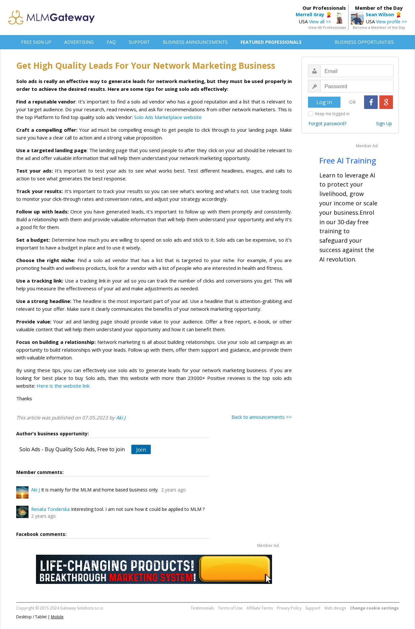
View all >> (320, 21)
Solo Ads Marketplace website (168, 117)
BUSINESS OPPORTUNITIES (364, 42)
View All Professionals (327, 27)
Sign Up (384, 123)
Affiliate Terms (259, 608)
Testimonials (202, 608)
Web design (335, 608)
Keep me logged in (332, 113)
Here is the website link (63, 385)
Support (312, 608)
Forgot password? (327, 123)
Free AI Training (347, 160)
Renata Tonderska (50, 509)
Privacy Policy (289, 608)
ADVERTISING (79, 42)
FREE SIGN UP (36, 42)
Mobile (57, 617)
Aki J (120, 417)
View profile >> (391, 21)
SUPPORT (139, 42)
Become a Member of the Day (379, 27)
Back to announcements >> (261, 417)
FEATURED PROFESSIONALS (271, 42)
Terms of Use (230, 608)
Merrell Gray (310, 14)
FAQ (111, 42)
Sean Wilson (380, 14)
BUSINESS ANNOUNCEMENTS (195, 42)
